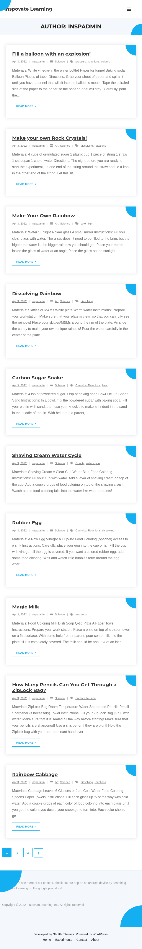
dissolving (87, 145)
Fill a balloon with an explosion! (51, 54)
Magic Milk (25, 607)
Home (47, 939)
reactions (94, 61)
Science (60, 61)
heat (105, 385)
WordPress (100, 934)
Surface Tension (85, 698)
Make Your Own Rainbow (43, 216)
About (95, 939)
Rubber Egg (27, 523)
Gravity (79, 463)
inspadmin (38, 61)
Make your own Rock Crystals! (49, 138)
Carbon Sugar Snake (37, 378)
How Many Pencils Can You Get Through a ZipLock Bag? (64, 687)
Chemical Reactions (88, 385)
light (90, 223)
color (84, 223)
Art (57, 145)
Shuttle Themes (63, 934)
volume (105, 61)
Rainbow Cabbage (35, 774)
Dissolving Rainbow (36, 294)
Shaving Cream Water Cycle (47, 455)
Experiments (63, 939)
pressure (81, 61)
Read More (24, 106)
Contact (82, 939)
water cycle (93, 463)
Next (38, 852)
